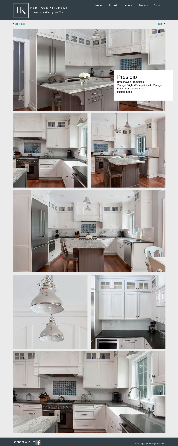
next (160, 23)
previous (20, 23)
